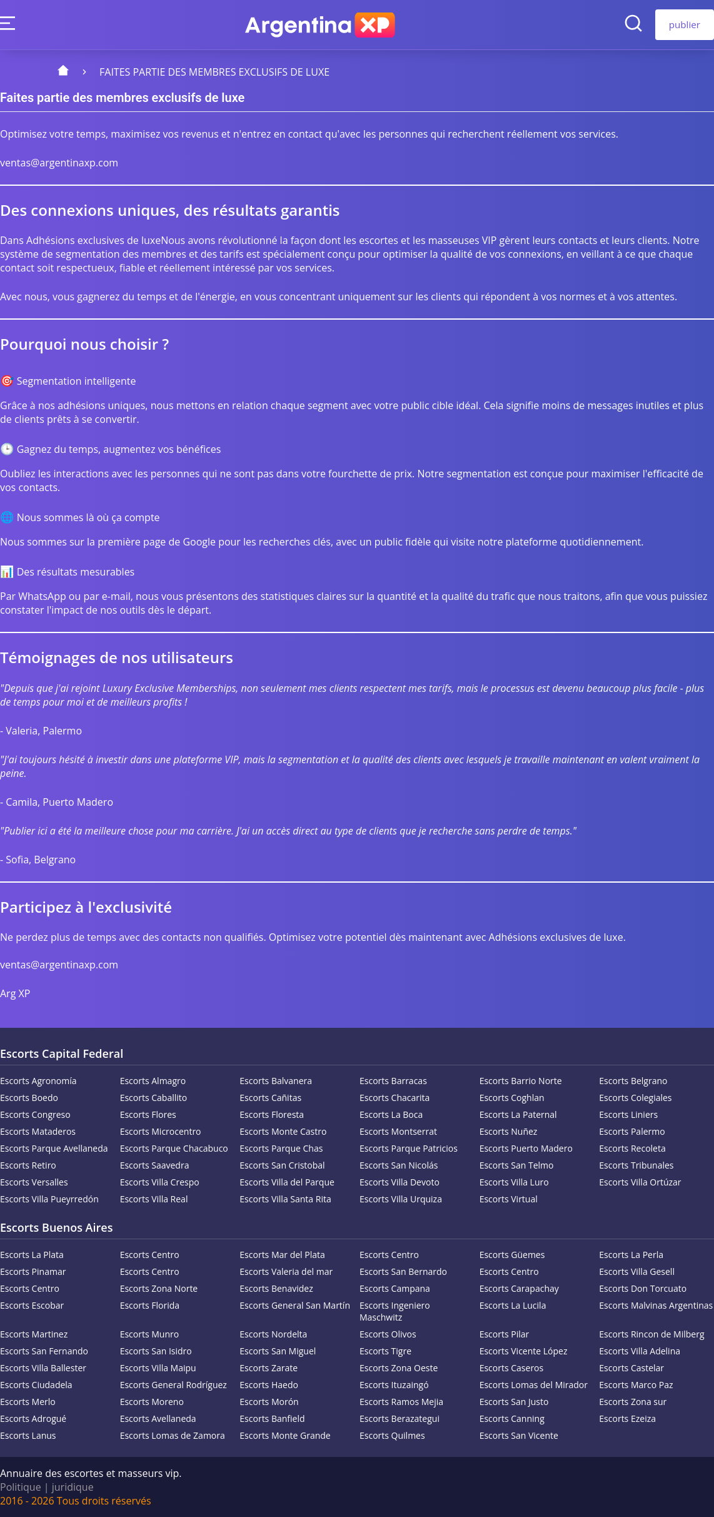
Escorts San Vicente (519, 1435)
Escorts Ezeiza (627, 1418)
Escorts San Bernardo (403, 1271)
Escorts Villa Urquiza (401, 1199)
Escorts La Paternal (518, 1114)
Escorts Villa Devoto (400, 1182)
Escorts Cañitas (270, 1098)
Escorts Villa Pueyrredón (49, 1199)
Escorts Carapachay (519, 1288)
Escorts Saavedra (154, 1165)
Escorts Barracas (393, 1081)
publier (684, 24)
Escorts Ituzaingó (394, 1385)
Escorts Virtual (509, 1199)
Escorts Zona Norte (159, 1288)
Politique (20, 1487)
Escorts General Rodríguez (173, 1385)
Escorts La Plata (32, 1255)
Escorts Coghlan (512, 1098)
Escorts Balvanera (275, 1081)
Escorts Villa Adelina (639, 1351)
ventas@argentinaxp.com (59, 163)
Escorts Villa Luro (514, 1182)
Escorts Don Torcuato (642, 1288)
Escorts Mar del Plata (281, 1255)
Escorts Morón (268, 1402)
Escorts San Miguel (277, 1351)
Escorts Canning (512, 1418)
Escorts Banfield (271, 1418)
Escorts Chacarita (395, 1098)
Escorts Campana (395, 1288)
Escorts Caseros (512, 1368)
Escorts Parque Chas (281, 1148)
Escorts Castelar (631, 1368)
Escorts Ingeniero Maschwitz (395, 1311)
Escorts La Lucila (513, 1305)
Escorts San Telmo (517, 1165)
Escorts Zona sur (632, 1402)
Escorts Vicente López (524, 1351)
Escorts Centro (149, 1255)
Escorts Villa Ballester (43, 1368)
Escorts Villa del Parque (286, 1182)
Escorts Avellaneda (158, 1418)
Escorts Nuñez (509, 1131)
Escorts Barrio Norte (521, 1081)
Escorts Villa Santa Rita (285, 1199)
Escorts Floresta (271, 1114)
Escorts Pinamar (33, 1271)
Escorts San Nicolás (399, 1165)
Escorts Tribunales (636, 1165)
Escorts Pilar (505, 1334)
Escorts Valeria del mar (286, 1271)
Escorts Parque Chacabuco (174, 1148)
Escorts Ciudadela (36, 1385)
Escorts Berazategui (400, 1418)
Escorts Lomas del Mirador (534, 1385)
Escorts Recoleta (632, 1148)
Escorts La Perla (631, 1255)
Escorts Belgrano (633, 1081)
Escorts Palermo (632, 1131)
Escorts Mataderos (38, 1131)
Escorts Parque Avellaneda (54, 1148)
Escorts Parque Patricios (409, 1148)
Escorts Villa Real (154, 1199)
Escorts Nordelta (273, 1334)
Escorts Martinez (34, 1334)
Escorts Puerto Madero (526, 1148)
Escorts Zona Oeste (399, 1368)
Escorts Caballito (154, 1098)
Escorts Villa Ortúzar (640, 1182)
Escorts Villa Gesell (637, 1271)
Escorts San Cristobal (281, 1165)
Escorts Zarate (268, 1368)
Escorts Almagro (153, 1081)
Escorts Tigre (385, 1351)
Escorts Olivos (388, 1334)
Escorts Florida (149, 1305)
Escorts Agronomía (38, 1081)
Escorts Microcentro (160, 1131)
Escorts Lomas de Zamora (172, 1435)
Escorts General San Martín (294, 1305)
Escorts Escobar (32, 1305)
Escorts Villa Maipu (158, 1368)
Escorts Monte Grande (284, 1435)
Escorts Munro (149, 1334)
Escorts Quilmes (392, 1435)
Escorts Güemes (512, 1255)
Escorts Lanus (28, 1435)
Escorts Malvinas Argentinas (656, 1305)
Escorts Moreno (152, 1402)
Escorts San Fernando (44, 1351)
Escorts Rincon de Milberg (651, 1334)
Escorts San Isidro (156, 1351)
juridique (73, 1487)
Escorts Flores (148, 1114)
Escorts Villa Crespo (159, 1182)
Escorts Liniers (628, 1114)
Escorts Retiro (28, 1165)
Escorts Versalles (34, 1182)
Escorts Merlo (28, 1402)
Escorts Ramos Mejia (401, 1402)
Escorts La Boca (391, 1114)
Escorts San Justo (514, 1402)
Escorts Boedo (29, 1098)
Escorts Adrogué (33, 1418)
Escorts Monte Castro (282, 1131)
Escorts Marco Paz (636, 1385)
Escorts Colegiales (635, 1098)
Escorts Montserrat (398, 1131)
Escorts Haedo (268, 1385)
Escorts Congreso (35, 1114)
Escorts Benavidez (276, 1288)
